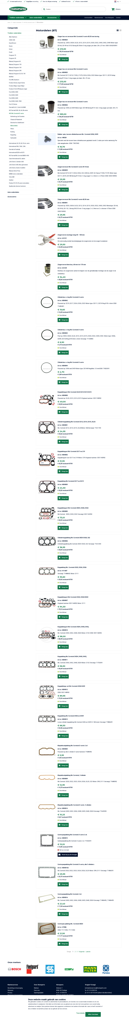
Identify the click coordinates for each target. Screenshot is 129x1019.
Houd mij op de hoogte (67, 855)
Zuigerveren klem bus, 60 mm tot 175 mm (72, 264)
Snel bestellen (88, 17)
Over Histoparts (109, 17)
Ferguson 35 (12, 58)
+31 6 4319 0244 (92, 993)
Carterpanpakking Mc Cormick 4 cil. (70, 894)
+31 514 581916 (92, 990)
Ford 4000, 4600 (13, 98)
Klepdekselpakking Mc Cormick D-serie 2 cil (72, 745)
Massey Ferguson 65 (15, 61)
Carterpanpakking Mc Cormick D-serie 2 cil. (72, 835)
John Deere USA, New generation (18, 164)
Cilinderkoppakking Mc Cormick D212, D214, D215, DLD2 (76, 422)
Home (9, 22)
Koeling (12, 131)
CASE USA (12, 40)
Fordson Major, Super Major (16, 86)
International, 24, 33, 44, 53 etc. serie (19, 143)
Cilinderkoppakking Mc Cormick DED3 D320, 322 (74, 538)
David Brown (12, 43)
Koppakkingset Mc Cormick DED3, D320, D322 (73, 508)
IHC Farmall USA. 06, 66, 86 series (18, 110)
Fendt (10, 52)
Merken (36, 988)
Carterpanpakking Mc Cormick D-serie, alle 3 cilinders (76, 864)
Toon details (77, 1014)
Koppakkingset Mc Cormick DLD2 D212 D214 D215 (74, 392)
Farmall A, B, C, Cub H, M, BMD (17, 107)
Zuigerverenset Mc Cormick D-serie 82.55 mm (73, 199)
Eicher (11, 49)
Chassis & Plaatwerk (16, 119)
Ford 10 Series (13, 104)
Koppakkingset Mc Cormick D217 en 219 (71, 451)
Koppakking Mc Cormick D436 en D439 (71, 716)
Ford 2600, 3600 (13, 95)
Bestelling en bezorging (15, 988)
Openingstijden (38, 993)
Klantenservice (99, 17)
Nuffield (11, 76)
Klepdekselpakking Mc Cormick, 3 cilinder (72, 775)
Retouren (10, 990)
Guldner (11, 180)
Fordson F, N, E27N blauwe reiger (18, 89)
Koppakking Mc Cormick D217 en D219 (71, 481)
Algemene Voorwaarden (15, 995)
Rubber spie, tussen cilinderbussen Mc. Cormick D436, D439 (78, 134)
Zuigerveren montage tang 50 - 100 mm (71, 235)
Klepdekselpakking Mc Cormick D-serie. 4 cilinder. (75, 805)
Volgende (82, 951)
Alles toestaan (93, 1014)
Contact (118, 17)
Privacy (10, 993)
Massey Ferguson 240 (15, 70)
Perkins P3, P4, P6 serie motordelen (19, 183)
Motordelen (14, 125)
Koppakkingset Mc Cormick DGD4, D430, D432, (73, 627)
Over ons (37, 990)
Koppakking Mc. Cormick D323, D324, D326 (72, 567)
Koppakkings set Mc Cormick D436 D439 (71, 686)
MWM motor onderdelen (16, 174)
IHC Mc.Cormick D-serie (32, 22)
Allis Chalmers (13, 37)
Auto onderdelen (36, 18)
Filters (12, 128)
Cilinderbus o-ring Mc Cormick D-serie (71, 297)
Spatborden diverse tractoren (17, 186)
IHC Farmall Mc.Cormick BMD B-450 (19, 155)
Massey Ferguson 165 (15, 67)
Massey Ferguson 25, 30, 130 (17, 73)
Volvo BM (11, 177)
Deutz (10, 46)
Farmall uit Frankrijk (14, 149)
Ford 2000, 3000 (13, 92)
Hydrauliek (13, 138)
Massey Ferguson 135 (15, 64)
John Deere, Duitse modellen (17, 167)
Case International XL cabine (17, 158)
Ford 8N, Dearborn (14, 79)
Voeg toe (63, 59)
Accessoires (52, 18)
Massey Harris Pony (14, 171)
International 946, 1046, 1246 (17, 146)
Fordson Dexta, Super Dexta (17, 83)
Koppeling (13, 135)
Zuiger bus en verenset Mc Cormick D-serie (73, 69)
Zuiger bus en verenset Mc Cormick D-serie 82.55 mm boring (78, 36)
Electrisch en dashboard (17, 122)
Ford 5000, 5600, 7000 (15, 101)
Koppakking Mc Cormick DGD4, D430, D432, (72, 656)
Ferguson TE (12, 55)
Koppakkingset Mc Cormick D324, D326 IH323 (73, 597)
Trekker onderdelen (16, 18)
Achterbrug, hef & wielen (17, 116)
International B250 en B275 (16, 152)
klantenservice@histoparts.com (97, 988)
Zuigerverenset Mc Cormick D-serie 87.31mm (73, 167)
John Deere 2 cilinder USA (16, 161)
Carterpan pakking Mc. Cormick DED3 (70, 924)
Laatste (88, 951)
